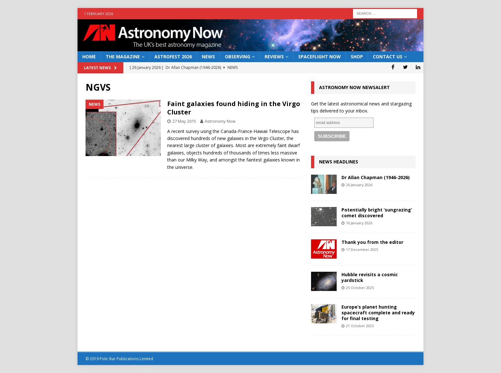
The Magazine (123, 57)
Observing (237, 57)
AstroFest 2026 (173, 57)
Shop (357, 57)
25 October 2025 (360, 287)
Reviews (274, 57)
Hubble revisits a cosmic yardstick (369, 277)
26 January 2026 (359, 184)
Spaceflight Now (319, 57)
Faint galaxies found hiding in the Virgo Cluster (233, 107)
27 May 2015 (184, 121)
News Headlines (338, 162)
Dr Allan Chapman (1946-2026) (375, 177)
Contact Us (387, 57)
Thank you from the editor (372, 242)
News (208, 57)
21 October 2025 (360, 325)
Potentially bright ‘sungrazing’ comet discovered (376, 213)
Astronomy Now (220, 121)
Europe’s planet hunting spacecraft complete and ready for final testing (378, 312)
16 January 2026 (359, 222)
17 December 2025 (362, 249)
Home (89, 57)
